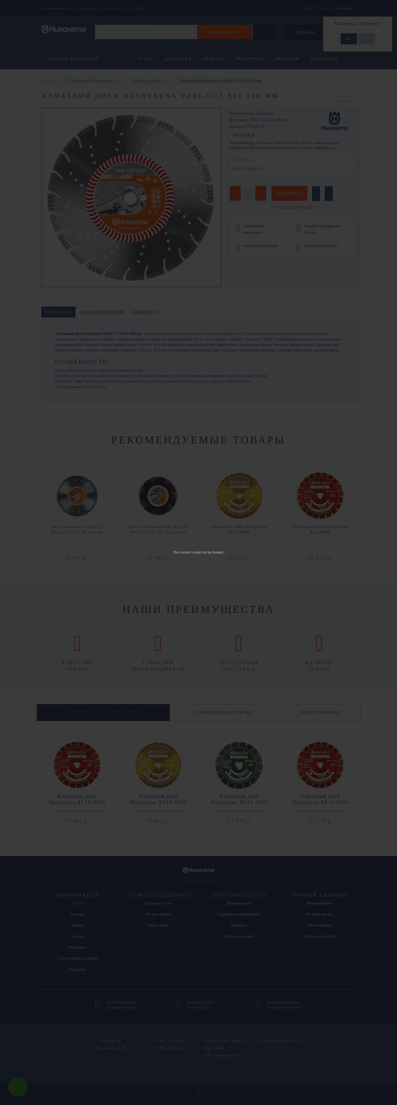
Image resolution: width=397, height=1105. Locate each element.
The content (182, 552)
